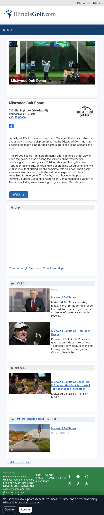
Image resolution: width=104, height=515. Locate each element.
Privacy (39, 477)
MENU (7, 30)
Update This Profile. (18, 462)
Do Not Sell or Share (27, 502)
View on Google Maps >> (24, 268)
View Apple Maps (53, 268)
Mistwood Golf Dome (63, 297)
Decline (10, 509)
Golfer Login (85, 3)
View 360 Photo (60, 433)
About (38, 474)
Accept (25, 509)
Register (99, 3)
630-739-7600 (17, 117)
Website (18, 194)
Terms (50, 477)
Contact (49, 474)
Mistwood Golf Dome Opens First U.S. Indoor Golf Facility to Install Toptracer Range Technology (70, 385)
